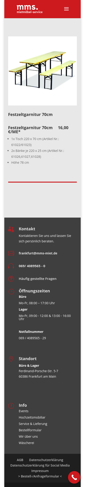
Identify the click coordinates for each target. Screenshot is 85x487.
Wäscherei (26, 443)
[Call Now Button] (74, 477)
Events (24, 411)
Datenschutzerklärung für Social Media (40, 465)
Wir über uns (28, 436)
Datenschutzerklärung (46, 460)
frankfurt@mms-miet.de (38, 253)
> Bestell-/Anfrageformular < (40, 476)
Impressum (40, 471)
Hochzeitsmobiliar (32, 417)
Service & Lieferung (33, 424)
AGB (20, 460)
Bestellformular (30, 430)
